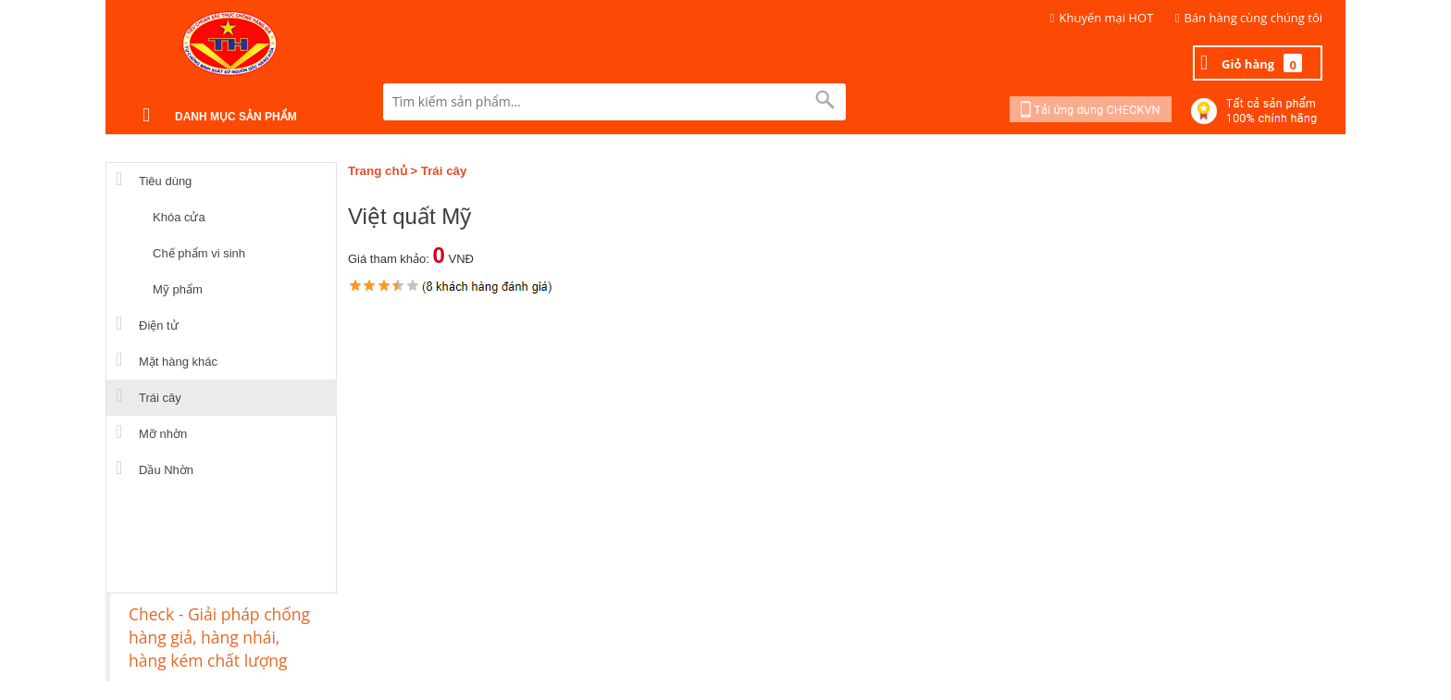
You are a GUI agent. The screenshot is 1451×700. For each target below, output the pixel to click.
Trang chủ (377, 171)
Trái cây (444, 171)
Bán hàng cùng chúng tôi (1253, 17)
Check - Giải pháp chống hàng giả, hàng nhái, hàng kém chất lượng (219, 637)
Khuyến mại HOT (1107, 17)
